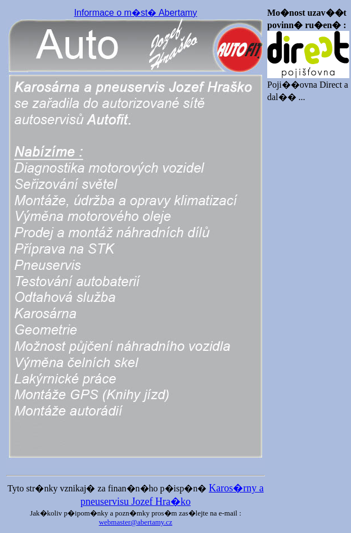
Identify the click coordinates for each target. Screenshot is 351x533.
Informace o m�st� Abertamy (135, 12)
